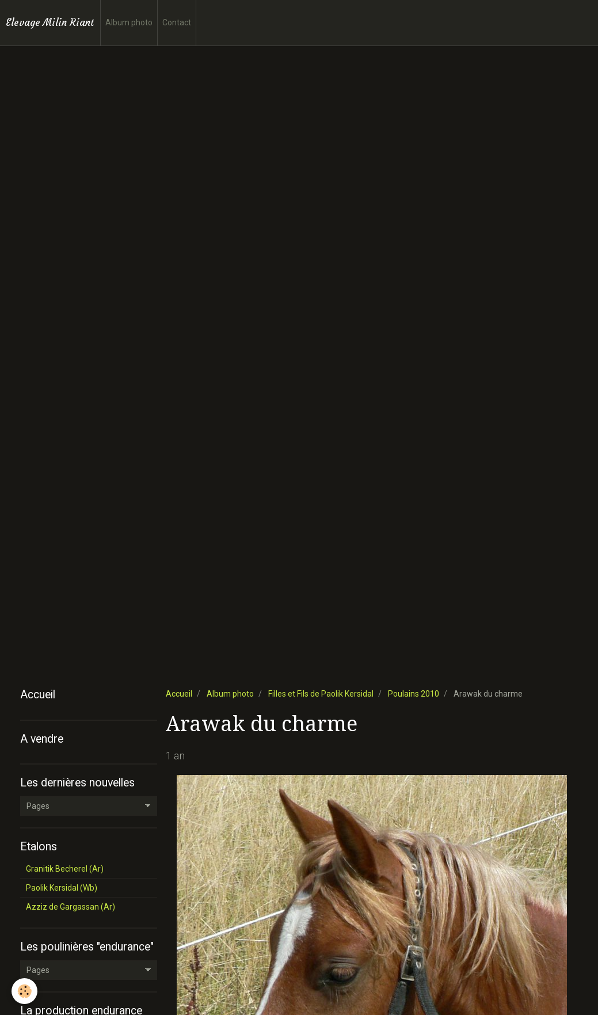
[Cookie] (24, 991)
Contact (176, 22)
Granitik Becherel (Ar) (65, 868)
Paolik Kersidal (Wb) (61, 887)
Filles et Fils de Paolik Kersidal (321, 693)
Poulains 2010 (413, 693)
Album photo (129, 22)
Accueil (179, 693)
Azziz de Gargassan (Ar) (70, 906)
